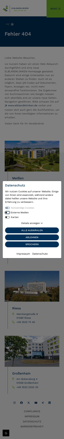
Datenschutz (40, 253)
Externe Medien (20, 212)
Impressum (23, 253)
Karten (15, 217)
